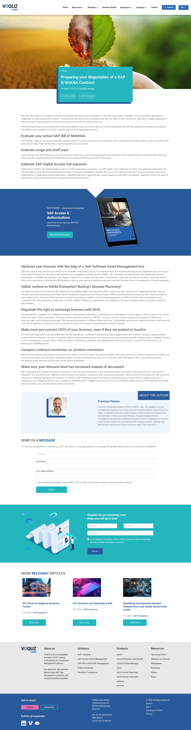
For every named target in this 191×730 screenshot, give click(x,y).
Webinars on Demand (160, 659)
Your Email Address (45, 471)
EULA (148, 707)
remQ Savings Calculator (127, 677)
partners (120, 686)
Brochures (155, 668)
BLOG (64, 71)
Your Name (41, 461)
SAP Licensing (84, 654)
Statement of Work (154, 710)
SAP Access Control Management (92, 659)
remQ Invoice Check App (127, 672)
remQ (119, 668)
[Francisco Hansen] (57, 406)
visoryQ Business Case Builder (130, 659)
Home (65, 7)
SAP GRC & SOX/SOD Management (93, 663)
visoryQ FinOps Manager (127, 663)
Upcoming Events (158, 654)
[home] (9, 7)
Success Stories (109, 7)
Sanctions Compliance (87, 672)
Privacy (149, 714)
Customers (49, 707)
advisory (120, 681)
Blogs (153, 677)
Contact (154, 7)
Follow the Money (85, 668)
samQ (119, 654)
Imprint (149, 703)
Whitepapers (156, 663)
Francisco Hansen (87, 88)
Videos (154, 672)
